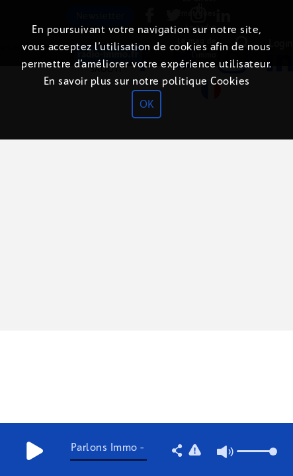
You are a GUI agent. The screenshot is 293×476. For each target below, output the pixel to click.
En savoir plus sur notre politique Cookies (147, 81)
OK (146, 104)
